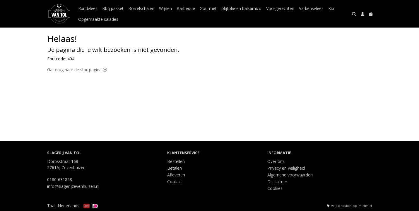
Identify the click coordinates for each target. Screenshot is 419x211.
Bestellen (176, 161)
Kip (331, 8)
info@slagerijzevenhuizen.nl (73, 186)
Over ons (276, 161)
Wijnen (165, 8)
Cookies (275, 188)
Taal (51, 205)
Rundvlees (88, 8)
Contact (174, 181)
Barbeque (186, 8)
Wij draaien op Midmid (349, 206)
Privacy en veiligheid (286, 168)
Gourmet (208, 8)
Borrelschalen (141, 8)
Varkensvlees (311, 8)
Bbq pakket (113, 8)
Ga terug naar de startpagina (77, 69)
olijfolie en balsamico (241, 8)
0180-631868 (59, 179)
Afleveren (176, 175)
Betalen (174, 168)
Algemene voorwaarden (290, 175)
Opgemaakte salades (98, 19)
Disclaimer (277, 181)
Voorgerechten (280, 8)
